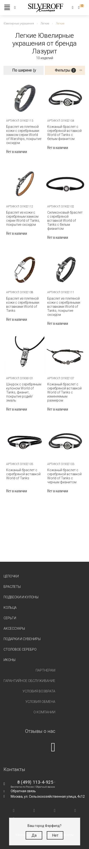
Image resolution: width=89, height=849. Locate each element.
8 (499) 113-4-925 (35, 782)
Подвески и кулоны (21, 597)
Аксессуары (14, 628)
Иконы (9, 660)
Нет (55, 835)
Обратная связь (23, 791)
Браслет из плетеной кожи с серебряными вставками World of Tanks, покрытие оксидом (63, 307)
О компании (44, 712)
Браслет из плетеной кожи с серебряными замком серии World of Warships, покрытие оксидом (23, 135)
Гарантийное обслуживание (29, 681)
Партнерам (45, 670)
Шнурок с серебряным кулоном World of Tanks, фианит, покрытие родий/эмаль (23, 392)
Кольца (10, 607)
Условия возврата (39, 691)
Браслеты (12, 587)
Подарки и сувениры (22, 639)
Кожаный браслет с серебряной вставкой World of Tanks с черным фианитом (64, 476)
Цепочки (11, 576)
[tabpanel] (24, 98)
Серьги (10, 618)
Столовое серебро (20, 649)
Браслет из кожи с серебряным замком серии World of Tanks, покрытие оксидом (23, 218)
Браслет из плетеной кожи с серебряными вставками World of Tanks (22, 304)
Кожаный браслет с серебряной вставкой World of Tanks (23, 474)
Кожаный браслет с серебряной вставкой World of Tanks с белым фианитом (64, 133)
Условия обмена (40, 702)
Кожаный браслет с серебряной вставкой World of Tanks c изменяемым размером (64, 392)
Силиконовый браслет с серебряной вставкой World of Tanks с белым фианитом (65, 220)
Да (34, 835)
